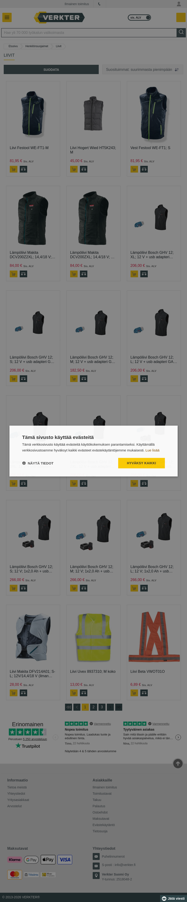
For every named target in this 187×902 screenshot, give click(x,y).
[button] (37, 463)
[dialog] (93, 451)
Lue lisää (152, 450)
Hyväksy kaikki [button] (141, 463)
